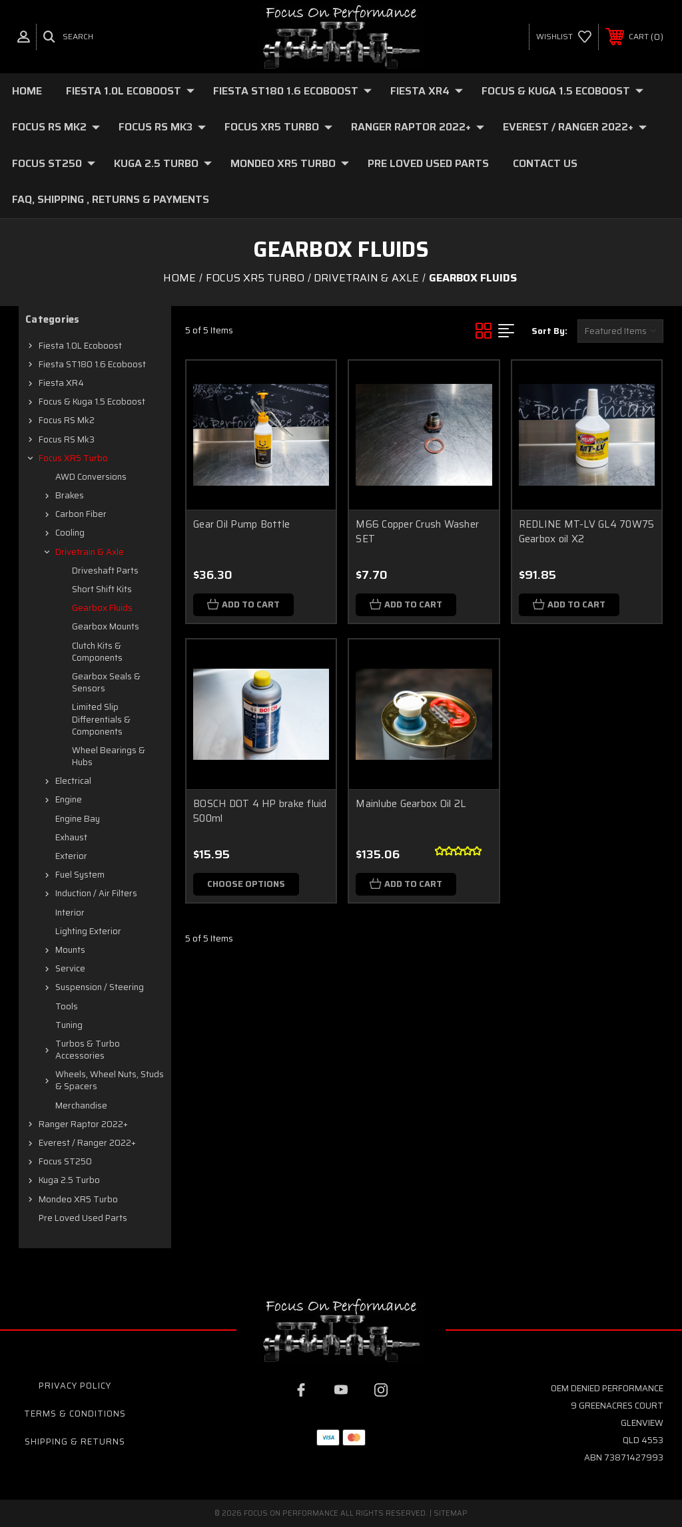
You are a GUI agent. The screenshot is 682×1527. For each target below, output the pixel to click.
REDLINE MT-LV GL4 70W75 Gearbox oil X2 (587, 532)
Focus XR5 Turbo (278, 126)
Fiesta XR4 (426, 91)
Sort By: (549, 331)
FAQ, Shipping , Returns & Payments (110, 199)
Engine (68, 799)
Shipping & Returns (75, 1441)
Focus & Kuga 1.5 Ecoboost (562, 91)
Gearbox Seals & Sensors (106, 682)
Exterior (71, 856)
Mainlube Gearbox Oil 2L (411, 804)
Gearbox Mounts (105, 626)
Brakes (69, 495)
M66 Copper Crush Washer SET (417, 532)
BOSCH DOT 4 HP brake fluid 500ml (260, 811)
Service (70, 968)
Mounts (70, 950)
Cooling (70, 533)
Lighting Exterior (88, 931)
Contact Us (545, 163)
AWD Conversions (91, 477)
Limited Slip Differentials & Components (101, 719)
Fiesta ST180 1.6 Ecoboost (292, 91)
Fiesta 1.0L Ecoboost (130, 91)
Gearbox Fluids (102, 608)
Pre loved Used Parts (428, 163)
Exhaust (71, 837)
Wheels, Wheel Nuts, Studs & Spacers (109, 1080)
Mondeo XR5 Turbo (289, 163)
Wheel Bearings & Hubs (108, 756)
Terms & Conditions (75, 1414)
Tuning (69, 1025)
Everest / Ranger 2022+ (575, 126)
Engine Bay (77, 819)
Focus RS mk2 (56, 126)
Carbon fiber (81, 514)
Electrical (73, 781)
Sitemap (451, 1513)
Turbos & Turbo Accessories (87, 1050)
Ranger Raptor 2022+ (417, 126)
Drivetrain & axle (89, 552)
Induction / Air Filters (96, 893)
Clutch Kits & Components (97, 652)
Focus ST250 (53, 163)
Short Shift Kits (102, 589)
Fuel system (80, 875)
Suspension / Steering (99, 987)
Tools (66, 1006)
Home (27, 91)
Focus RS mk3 (162, 126)
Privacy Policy (75, 1386)
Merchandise (81, 1105)
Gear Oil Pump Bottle (241, 524)
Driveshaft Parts (105, 571)
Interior (70, 913)
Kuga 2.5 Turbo (163, 163)
